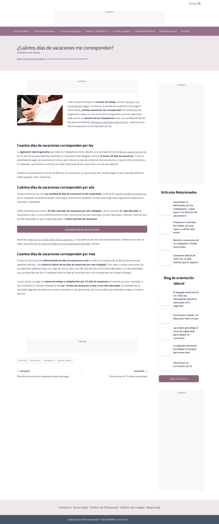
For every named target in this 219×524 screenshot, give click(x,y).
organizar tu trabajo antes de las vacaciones (50, 239)
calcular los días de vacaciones (130, 194)
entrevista (35, 360)
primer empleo (64, 360)
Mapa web (153, 507)
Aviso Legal (80, 507)
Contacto (65, 507)
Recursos (185, 31)
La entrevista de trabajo (28, 52)
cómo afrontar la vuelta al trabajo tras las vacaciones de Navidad (56, 243)
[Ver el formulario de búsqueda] (195, 3)
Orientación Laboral (168, 31)
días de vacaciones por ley (133, 152)
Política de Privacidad (104, 507)
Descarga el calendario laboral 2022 (109, 122)
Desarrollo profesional (145, 31)
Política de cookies (132, 507)
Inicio (19, 58)
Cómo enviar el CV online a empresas (116, 373)
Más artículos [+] (179, 379)
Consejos (22, 360)
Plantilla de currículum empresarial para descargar (48, 373)
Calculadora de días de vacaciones (82, 229)
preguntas (49, 360)
